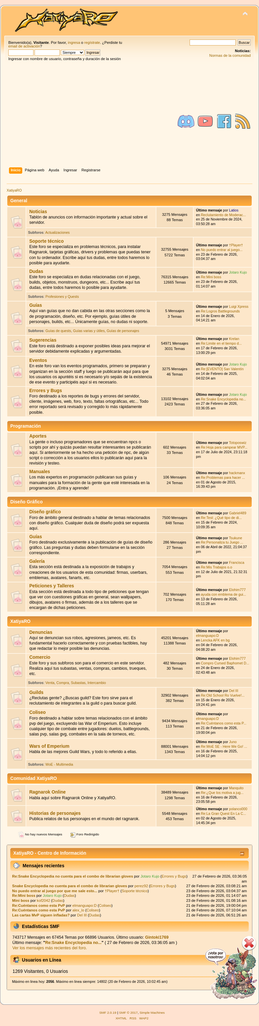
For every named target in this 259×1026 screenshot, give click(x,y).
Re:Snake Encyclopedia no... (223, 399)
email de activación (24, 46)
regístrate (92, 42)
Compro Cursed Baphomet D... (225, 663)
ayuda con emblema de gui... (223, 594)
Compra (62, 683)
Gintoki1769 (157, 937)
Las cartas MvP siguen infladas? (41, 915)
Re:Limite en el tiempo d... (221, 343)
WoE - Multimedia (59, 764)
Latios (233, 210)
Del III (233, 691)
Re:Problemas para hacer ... (223, 477)
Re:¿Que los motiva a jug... (222, 793)
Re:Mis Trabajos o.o (216, 567)
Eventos (38, 360)
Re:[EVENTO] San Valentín (222, 369)
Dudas (36, 271)
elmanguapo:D (207, 636)
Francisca (236, 562)
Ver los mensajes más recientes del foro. (49, 948)
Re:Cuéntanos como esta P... (223, 723)
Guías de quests (58, 331)
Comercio (39, 657)
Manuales (39, 471)
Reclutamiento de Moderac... (223, 215)
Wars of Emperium (49, 746)
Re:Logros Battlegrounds (220, 311)
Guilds (36, 692)
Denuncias (40, 632)
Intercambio (97, 683)
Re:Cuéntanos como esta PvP (38, 905)
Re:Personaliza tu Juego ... (222, 542)
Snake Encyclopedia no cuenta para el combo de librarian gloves (69, 886)
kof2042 (43, 900)
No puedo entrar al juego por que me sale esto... (54, 891)
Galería (37, 561)
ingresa (74, 42)
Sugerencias (42, 340)
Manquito (236, 788)
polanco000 (238, 809)
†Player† (236, 245)
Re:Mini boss (211, 277)
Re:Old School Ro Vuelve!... (223, 695)
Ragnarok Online (47, 792)
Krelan (234, 339)
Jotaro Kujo (238, 272)
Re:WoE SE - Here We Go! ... (224, 746)
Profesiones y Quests (62, 297)
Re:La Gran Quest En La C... (223, 813)
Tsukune (235, 538)
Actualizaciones (57, 232)
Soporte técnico (46, 241)
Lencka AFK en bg (215, 640)
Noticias (38, 211)
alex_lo (78, 910)
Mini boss (21, 900)
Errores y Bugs (45, 390)
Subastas (78, 683)
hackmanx (237, 473)
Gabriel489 (237, 513)
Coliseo (37, 712)
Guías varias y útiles (89, 331)
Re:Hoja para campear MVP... (224, 447)
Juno (233, 742)
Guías (35, 305)
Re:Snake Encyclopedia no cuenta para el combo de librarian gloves (72, 876)
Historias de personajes (55, 813)
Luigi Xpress (238, 306)
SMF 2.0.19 (108, 1012)
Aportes (37, 436)
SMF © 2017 (128, 1012)
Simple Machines (152, 1012)
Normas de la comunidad (230, 55)
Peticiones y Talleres (51, 585)
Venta (49, 683)
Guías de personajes (123, 331)
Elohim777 (237, 590)
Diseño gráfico (45, 511)
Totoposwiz (237, 443)
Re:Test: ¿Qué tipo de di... (221, 518)
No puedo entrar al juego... (221, 250)
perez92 (141, 886)
